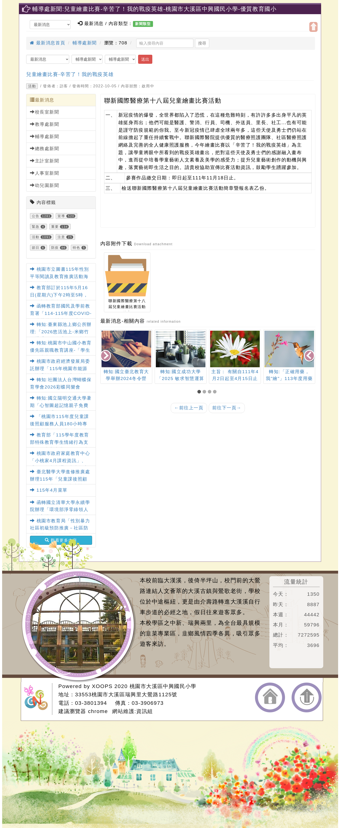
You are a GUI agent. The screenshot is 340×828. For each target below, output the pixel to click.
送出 (145, 59)
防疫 (55, 247)
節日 (35, 247)
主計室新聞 (44, 160)
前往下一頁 (227, 407)
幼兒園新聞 (44, 185)
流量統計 (296, 582)
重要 (55, 226)
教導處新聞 (44, 124)
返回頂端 (307, 697)
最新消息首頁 (47, 42)
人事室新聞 (44, 173)
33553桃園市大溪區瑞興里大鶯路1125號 (126, 694)
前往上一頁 (189, 407)
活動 (32, 86)
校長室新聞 (44, 111)
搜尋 (202, 43)
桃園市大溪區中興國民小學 (163, 686)
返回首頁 (270, 697)
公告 (35, 216)
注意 (61, 237)
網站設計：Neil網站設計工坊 (38, 699)
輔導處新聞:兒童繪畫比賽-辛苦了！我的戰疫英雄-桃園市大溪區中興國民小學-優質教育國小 (154, 9)
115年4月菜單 (49, 490)
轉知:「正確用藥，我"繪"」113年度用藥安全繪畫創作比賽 (289, 378)
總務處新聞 (44, 148)
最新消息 (42, 99)
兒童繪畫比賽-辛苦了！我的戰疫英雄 (70, 74)
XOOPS (102, 686)
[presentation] (106, 356)
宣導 (61, 216)
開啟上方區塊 (313, 27)
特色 (76, 247)
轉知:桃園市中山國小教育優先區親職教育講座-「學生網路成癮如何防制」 (61, 350)
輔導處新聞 (84, 42)
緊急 (35, 226)
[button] (200, 392)
